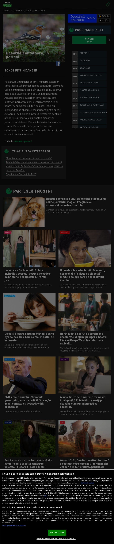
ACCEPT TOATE (57, 532)
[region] (57, 506)
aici (45, 495)
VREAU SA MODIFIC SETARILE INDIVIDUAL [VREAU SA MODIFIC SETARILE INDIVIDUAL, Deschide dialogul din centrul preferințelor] (56, 538)
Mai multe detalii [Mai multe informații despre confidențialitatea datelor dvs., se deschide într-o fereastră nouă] (87, 483)
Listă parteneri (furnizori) (14, 525)
